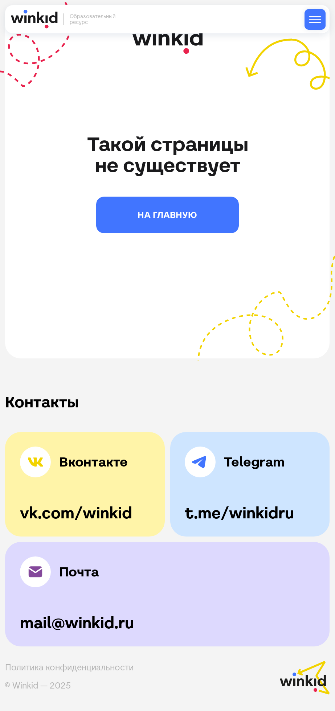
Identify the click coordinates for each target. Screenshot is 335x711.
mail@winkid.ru (77, 623)
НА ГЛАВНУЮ (167, 215)
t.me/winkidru (239, 513)
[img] (315, 19)
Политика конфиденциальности (69, 667)
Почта (79, 572)
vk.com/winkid (76, 513)
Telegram (254, 462)
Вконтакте (93, 462)
